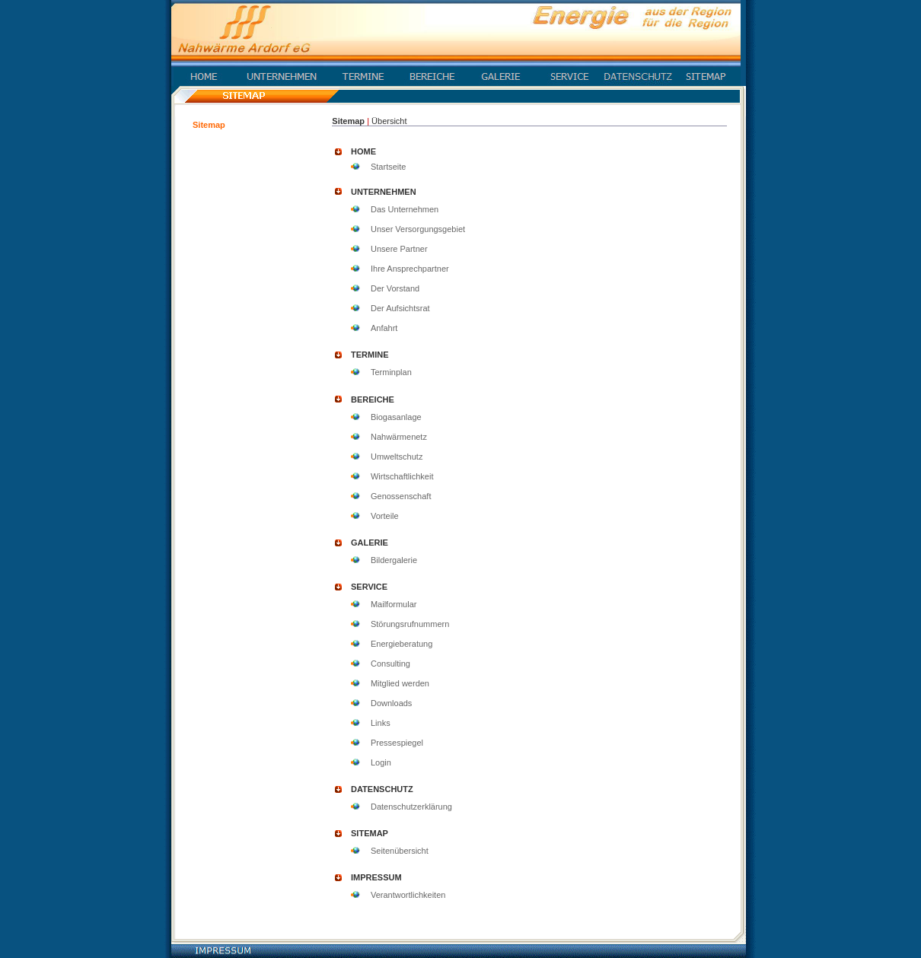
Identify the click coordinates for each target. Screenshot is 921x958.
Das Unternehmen (404, 209)
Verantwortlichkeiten (408, 894)
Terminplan (391, 372)
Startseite (388, 166)
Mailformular (394, 604)
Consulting (390, 663)
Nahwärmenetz (399, 436)
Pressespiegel (397, 742)
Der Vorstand (395, 288)
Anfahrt (384, 328)
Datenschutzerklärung (411, 806)
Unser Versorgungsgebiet (418, 229)
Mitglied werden (400, 683)
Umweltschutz (396, 456)
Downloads (391, 703)
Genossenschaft (401, 496)
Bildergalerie (394, 560)
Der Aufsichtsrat (400, 308)
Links (380, 722)
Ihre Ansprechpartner (410, 268)
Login (381, 762)
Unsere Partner (399, 248)
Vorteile (385, 515)
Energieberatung (401, 643)
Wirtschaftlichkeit (402, 476)
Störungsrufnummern (410, 624)
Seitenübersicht (400, 850)
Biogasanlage (396, 417)
